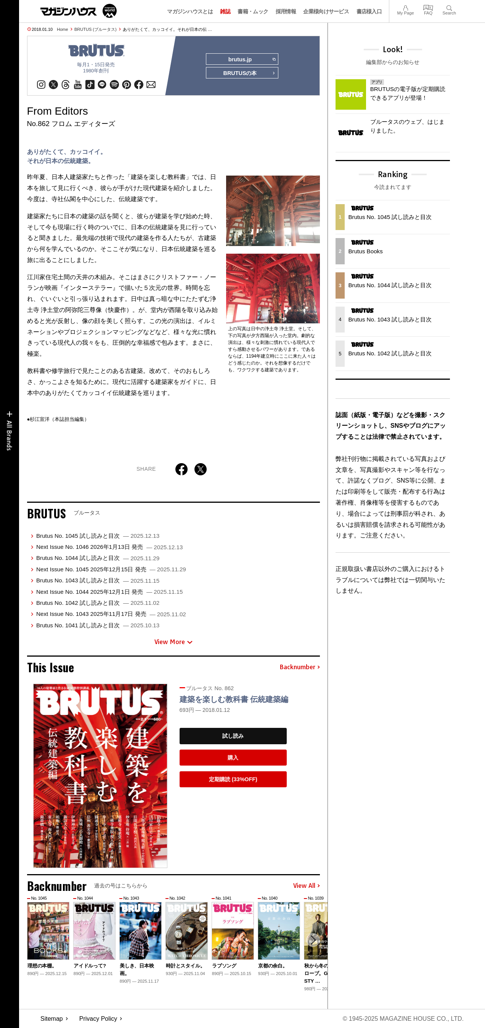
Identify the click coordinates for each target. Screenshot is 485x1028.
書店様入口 (369, 11)
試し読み (233, 736)
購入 (233, 758)
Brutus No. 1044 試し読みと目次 (97, 558)
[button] (313, 940)
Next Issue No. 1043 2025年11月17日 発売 (111, 614)
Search (449, 7)
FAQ (428, 7)
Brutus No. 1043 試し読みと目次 (97, 580)
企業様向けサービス (326, 11)
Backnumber (299, 667)
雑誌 (225, 11)
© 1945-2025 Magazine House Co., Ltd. (403, 1018)
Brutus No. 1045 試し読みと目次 (97, 535)
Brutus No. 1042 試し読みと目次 (97, 603)
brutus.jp (251, 59)
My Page (405, 7)
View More (173, 642)
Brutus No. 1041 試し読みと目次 (97, 625)
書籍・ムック (253, 11)
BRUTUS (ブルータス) (95, 29)
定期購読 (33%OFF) (233, 779)
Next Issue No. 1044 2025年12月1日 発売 (109, 591)
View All (306, 886)
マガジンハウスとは (190, 11)
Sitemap (51, 1018)
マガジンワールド (78, 11)
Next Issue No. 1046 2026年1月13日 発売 (109, 547)
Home (62, 29)
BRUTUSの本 (249, 73)
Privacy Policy (98, 1018)
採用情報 (286, 11)
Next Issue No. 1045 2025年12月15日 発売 (111, 569)
